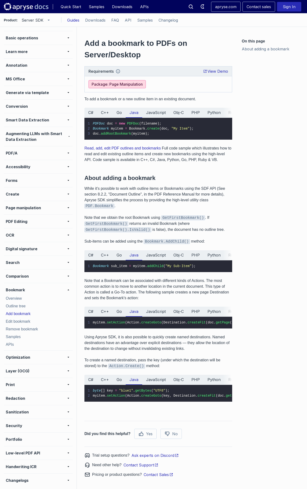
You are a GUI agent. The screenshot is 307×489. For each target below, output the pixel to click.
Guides (73, 20)
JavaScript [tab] (156, 112)
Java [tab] (134, 112)
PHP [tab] (195, 112)
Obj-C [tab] (178, 112)
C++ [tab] (105, 112)
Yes (145, 434)
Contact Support (141, 465)
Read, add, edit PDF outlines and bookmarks (122, 148)
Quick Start (71, 6)
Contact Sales (158, 474)
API (128, 20)
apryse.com (225, 6)
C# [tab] (90, 112)
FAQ (115, 20)
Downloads (122, 6)
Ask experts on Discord (155, 455)
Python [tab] (214, 112)
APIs (144, 6)
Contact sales (259, 6)
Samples (96, 6)
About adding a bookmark (265, 49)
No (171, 434)
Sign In (289, 6)
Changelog (168, 20)
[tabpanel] (158, 129)
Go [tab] (119, 112)
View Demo (215, 71)
